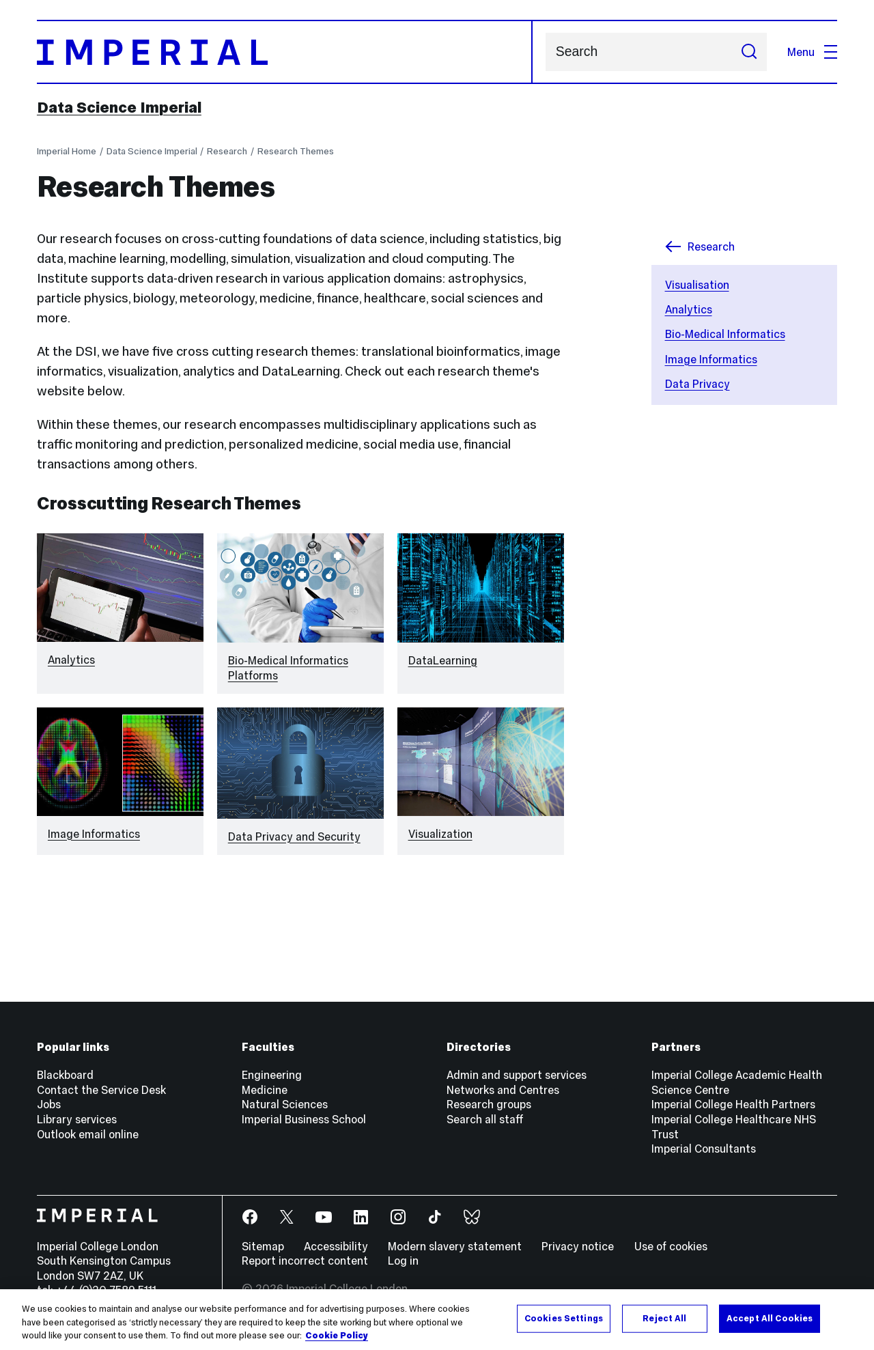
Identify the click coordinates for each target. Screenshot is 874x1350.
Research (227, 151)
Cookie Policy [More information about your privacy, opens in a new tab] (336, 1335)
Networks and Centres (503, 1090)
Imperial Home (66, 151)
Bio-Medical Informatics (725, 334)
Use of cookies (670, 1246)
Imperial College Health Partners (733, 1104)
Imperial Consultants (703, 1148)
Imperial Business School (304, 1119)
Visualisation (697, 285)
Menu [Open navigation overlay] (812, 52)
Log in (403, 1260)
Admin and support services (517, 1075)
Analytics (688, 309)
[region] (437, 1319)
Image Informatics (711, 359)
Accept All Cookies (770, 1317)
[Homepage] (285, 52)
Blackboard (65, 1075)
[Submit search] (749, 52)
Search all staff (485, 1119)
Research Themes (295, 151)
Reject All (664, 1317)
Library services (77, 1119)
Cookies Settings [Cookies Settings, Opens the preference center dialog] (563, 1317)
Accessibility (336, 1246)
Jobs (49, 1104)
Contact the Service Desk (101, 1090)
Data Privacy (697, 384)
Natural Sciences (285, 1104)
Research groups (489, 1104)
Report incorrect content (305, 1260)
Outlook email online (88, 1134)
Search (545, 52)
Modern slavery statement (455, 1246)
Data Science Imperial (119, 107)
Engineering (272, 1075)
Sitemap (263, 1246)
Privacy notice (577, 1246)
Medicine (264, 1090)
